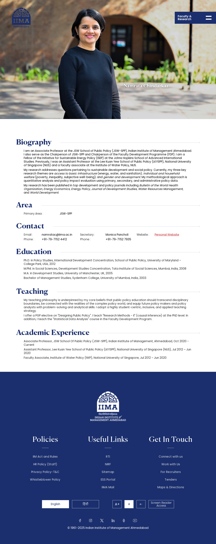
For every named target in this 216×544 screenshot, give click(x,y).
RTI (108, 456)
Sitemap (108, 472)
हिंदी (85, 504)
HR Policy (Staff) (45, 464)
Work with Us (170, 464)
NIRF (108, 464)
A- (141, 504)
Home (15, 122)
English (55, 504)
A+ (117, 504)
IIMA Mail (108, 487)
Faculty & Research (41, 122)
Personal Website (167, 235)
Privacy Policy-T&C (45, 472)
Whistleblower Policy (45, 479)
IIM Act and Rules (45, 456)
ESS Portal (108, 479)
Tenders (171, 479)
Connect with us (171, 456)
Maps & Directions (170, 487)
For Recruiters (171, 472)
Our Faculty (71, 122)
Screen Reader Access (161, 504)
